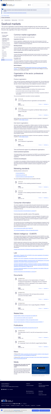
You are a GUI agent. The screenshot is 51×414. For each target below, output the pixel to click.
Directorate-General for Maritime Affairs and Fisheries (44, 386)
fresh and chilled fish (20, 173)
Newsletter (11, 389)
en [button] (29, 5)
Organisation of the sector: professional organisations (5, 39)
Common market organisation (5, 36)
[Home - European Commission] (8, 4)
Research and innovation (43, 394)
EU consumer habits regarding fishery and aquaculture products (25, 327)
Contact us (25, 403)
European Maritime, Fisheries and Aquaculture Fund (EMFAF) (25, 315)
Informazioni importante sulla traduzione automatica (18, 12)
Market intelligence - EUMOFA (6, 47)
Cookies (22, 405)
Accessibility (38, 405)
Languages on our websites (15, 405)
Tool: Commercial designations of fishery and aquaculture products (26, 230)
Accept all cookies (35, 410)
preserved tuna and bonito (21, 174)
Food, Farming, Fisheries (5, 15)
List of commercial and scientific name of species (23, 228)
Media (3, 59)
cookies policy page (17, 410)
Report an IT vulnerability (5, 405)
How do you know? (18, 0)
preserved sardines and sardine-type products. (24, 176)
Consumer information (6, 44)
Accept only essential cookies (44, 410)
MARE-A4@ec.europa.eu (23, 119)
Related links (4, 53)
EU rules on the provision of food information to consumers (24, 210)
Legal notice (33, 405)
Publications (4, 55)
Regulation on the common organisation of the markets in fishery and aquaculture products (30, 258)
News (3, 57)
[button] (41, 104)
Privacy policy (27, 405)
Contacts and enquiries (30, 385)
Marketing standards (6, 42)
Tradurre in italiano (7, 12)
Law (3, 50)
